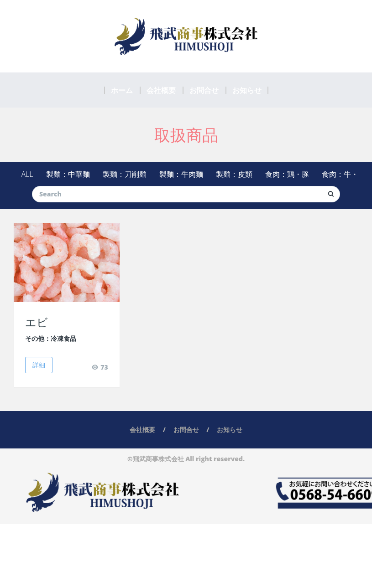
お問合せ (204, 90)
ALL (27, 174)
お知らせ (247, 90)
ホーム (122, 90)
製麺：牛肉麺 (181, 174)
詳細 (38, 364)
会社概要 (161, 90)
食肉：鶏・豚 (287, 174)
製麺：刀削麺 (125, 174)
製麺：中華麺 (68, 174)
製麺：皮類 (234, 174)
